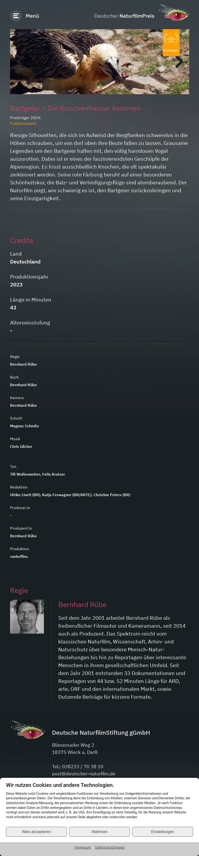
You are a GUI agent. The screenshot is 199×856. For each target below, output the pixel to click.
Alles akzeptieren (36, 832)
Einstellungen (162, 832)
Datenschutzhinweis (110, 847)
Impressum (82, 847)
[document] (99, 804)
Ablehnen (99, 832)
